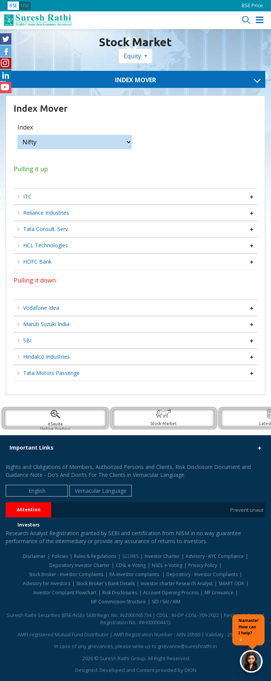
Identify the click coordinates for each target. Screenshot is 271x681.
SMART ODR (231, 583)
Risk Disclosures (119, 592)
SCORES (130, 556)
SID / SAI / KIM (166, 601)
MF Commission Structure (118, 601)
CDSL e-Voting (131, 565)
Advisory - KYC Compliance (215, 556)
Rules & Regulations (95, 556)
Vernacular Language (100, 490)
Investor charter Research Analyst (177, 583)
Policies (60, 556)
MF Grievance (219, 592)
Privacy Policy (202, 565)
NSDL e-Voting (167, 565)
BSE (13, 5)
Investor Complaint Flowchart (64, 592)
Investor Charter (162, 556)
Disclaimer (34, 556)
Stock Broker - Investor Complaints (66, 574)
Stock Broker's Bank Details (105, 583)
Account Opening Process (171, 592)
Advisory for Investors (46, 583)
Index (25, 127)
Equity (133, 56)
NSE (25, 5)
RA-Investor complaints (134, 574)
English (37, 490)
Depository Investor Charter (79, 565)
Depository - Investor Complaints (202, 574)
